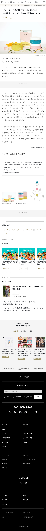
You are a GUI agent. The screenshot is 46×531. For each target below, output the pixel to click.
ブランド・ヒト (28, 2)
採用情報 (4, 459)
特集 (11, 2)
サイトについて (6, 455)
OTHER (29, 397)
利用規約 (25, 455)
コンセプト (26, 500)
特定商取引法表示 (28, 517)
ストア (21, 2)
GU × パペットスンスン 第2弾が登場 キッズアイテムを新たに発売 (9, 351)
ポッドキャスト (27, 438)
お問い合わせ (26, 463)
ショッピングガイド (7, 513)
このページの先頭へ (23, 377)
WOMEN (18, 397)
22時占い (36, 2)
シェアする (15, 62)
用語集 (25, 442)
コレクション (27, 425)
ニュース (6, 2)
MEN (8, 397)
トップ (3, 5)
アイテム (4, 500)
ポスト (25, 429)
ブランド (4, 495)
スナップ (4, 446)
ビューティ (16, 2)
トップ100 (5, 442)
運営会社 (4, 468)
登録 (38, 397)
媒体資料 (4, 463)
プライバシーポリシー (29, 459)
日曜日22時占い (6, 438)
